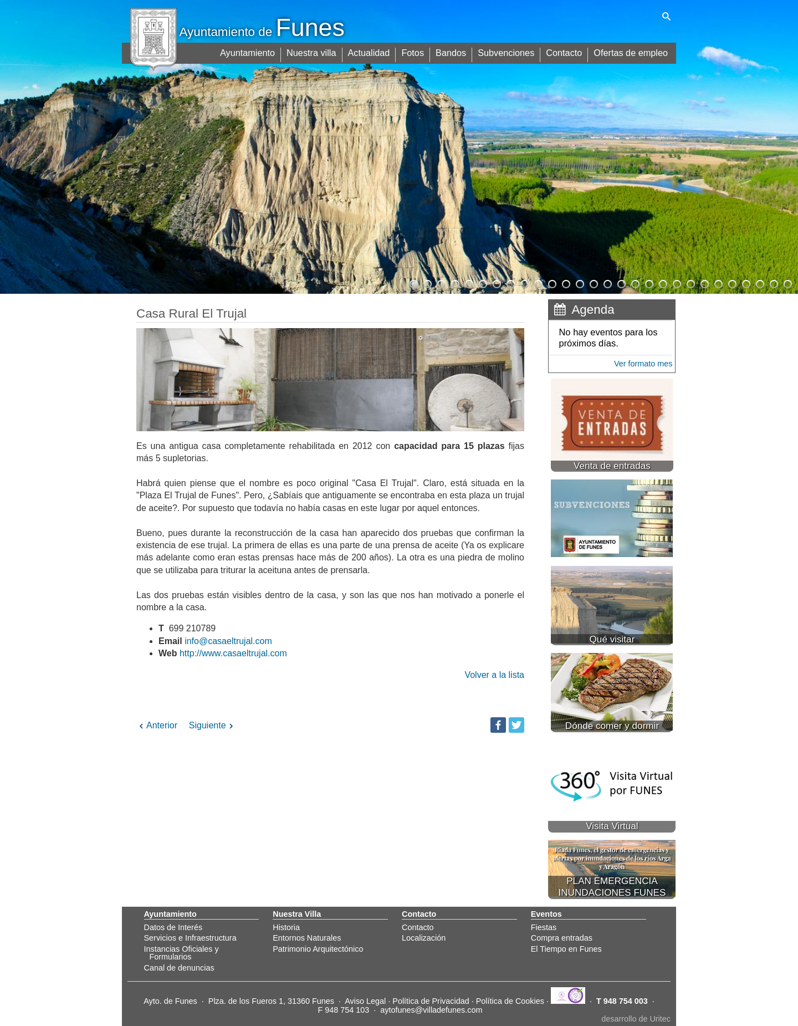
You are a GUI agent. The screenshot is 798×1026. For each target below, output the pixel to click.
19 (662, 282)
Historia (286, 927)
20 (676, 282)
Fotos (416, 51)
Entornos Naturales (307, 937)
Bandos (454, 51)
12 (565, 282)
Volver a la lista (494, 675)
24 (731, 282)
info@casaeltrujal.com (228, 641)
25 (745, 282)
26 (759, 282)
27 (773, 282)
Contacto (565, 51)
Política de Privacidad (430, 1001)
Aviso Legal (365, 1001)
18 (648, 282)
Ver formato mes (643, 363)
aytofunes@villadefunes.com (431, 1009)
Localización (424, 937)
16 (620, 282)
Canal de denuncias (179, 967)
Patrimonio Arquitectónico (318, 949)
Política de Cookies (510, 1001)
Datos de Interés (173, 927)
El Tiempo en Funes (566, 949)
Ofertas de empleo (631, 51)
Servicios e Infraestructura (190, 937)
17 (634, 282)
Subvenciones (508, 51)
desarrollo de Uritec (636, 1018)
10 (537, 282)
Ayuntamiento (253, 51)
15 (606, 282)
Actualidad (372, 51)
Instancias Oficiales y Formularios (181, 953)
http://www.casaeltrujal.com (233, 653)
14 (592, 282)
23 (717, 282)
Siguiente (212, 725)
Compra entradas (561, 937)
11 (551, 282)
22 (703, 282)
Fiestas (543, 927)
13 (579, 282)
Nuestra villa (315, 51)
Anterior (156, 725)
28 (786, 282)
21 (689, 282)
